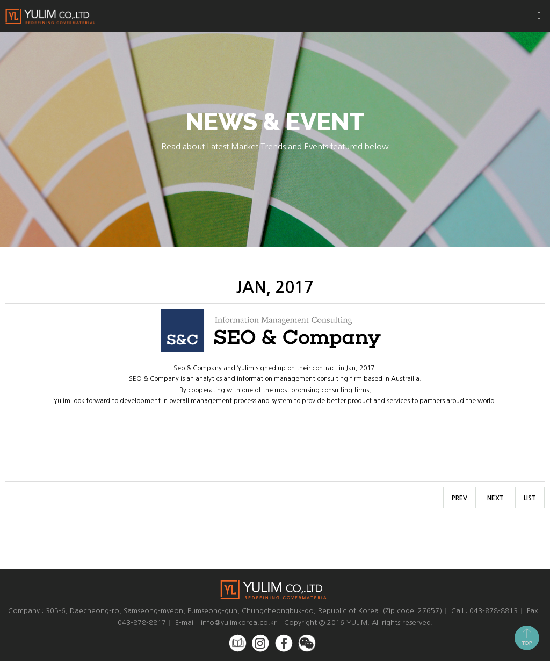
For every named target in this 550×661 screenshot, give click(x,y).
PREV (459, 498)
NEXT (495, 498)
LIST (530, 498)
